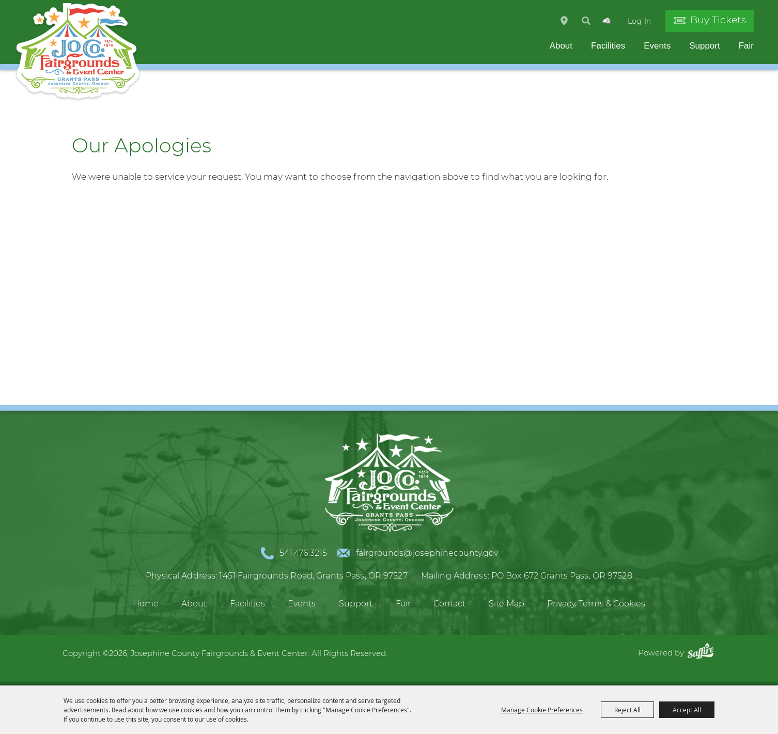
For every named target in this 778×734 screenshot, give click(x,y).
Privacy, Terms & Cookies (596, 603)
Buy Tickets (718, 20)
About (561, 46)
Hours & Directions (564, 20)
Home (146, 603)
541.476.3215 (303, 553)
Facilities (608, 46)
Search (586, 20)
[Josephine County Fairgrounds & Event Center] (77, 52)
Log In (639, 21)
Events (657, 46)
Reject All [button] (627, 710)
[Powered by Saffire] (703, 653)
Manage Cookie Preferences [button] (542, 710)
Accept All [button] (687, 710)
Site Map (506, 603)
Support (704, 46)
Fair (746, 46)
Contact (449, 603)
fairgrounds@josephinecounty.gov (427, 553)
